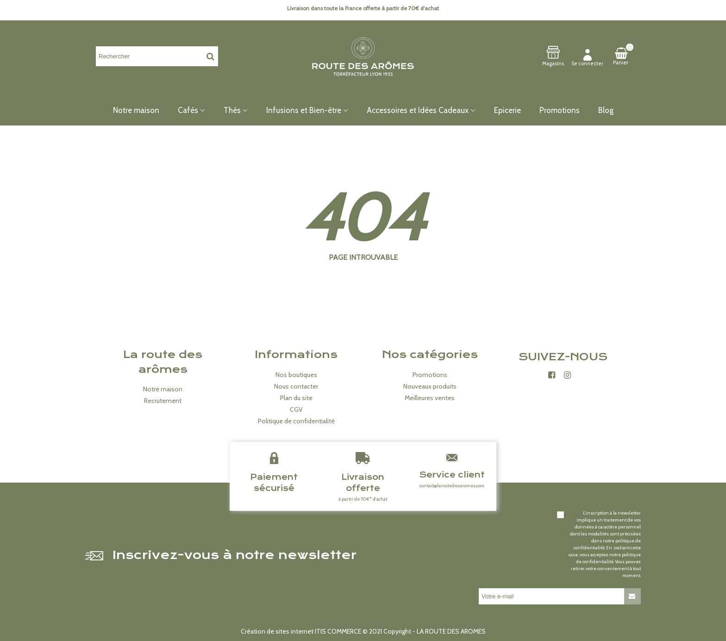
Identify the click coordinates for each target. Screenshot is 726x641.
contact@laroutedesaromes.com (451, 486)
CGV (296, 409)
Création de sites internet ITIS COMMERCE (301, 631)
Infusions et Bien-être (303, 110)
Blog (605, 110)
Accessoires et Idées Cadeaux (418, 110)
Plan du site (296, 398)
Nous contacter (296, 386)
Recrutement (163, 400)
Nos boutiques (296, 375)
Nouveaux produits (430, 386)
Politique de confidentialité (296, 421)
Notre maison (136, 110)
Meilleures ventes (430, 398)
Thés (232, 110)
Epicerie (507, 110)
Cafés (188, 110)
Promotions (559, 110)
